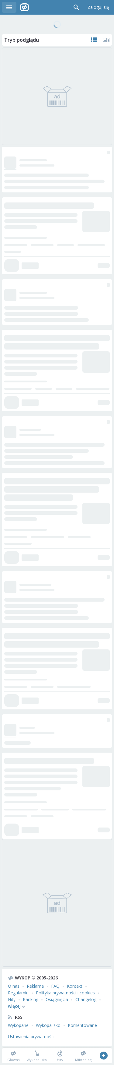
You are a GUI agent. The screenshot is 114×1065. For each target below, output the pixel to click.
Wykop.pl (24, 7)
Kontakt (74, 986)
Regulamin (18, 993)
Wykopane (18, 1025)
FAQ (55, 986)
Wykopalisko (48, 1025)
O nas (13, 986)
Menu (9, 7)
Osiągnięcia (57, 999)
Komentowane (82, 1025)
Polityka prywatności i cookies (65, 993)
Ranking (30, 999)
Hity (12, 999)
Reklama (35, 986)
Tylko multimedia (106, 40)
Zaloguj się (98, 7)
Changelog (85, 999)
